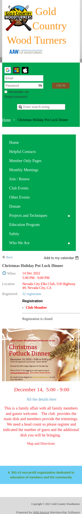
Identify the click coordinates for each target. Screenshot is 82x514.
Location (8, 284)
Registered (9, 294)
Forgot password (15, 96)
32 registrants (31, 294)
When (11, 273)
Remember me (19, 92)
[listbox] (62, 258)
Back (9, 257)
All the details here (41, 399)
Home (6, 120)
